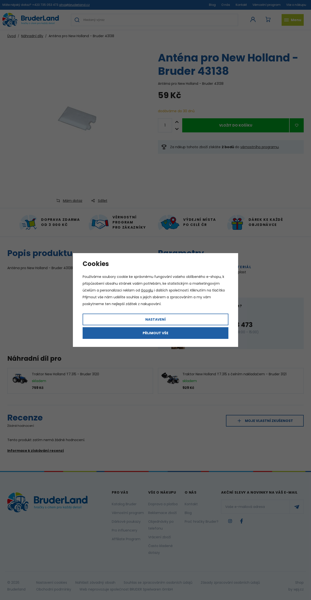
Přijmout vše (155, 333)
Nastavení (155, 319)
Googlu (147, 290)
